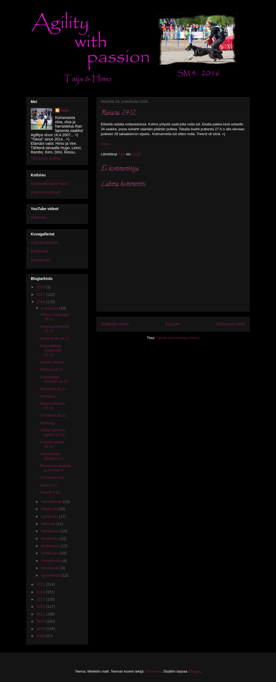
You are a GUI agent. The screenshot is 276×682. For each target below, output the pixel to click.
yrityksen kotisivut (45, 192)
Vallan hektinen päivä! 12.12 (53, 432)
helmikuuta (50, 568)
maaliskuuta (51, 560)
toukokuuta (50, 546)
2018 (41, 287)
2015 (41, 584)
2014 (41, 592)
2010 (41, 621)
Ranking (47, 423)
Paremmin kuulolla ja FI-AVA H (55, 468)
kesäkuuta (50, 538)
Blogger (194, 671)
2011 (41, 614)
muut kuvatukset (44, 242)
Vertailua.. (48, 396)
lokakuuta (49, 509)
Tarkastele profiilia (46, 158)
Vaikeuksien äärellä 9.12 (52, 456)
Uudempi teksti (115, 324)
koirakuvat (39, 251)
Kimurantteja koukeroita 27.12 (51, 350)
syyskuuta (50, 516)
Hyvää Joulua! (52, 362)
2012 (41, 606)
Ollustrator (153, 671)
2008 (41, 636)
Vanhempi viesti (230, 324)
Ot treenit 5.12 (52, 477)
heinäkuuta (50, 531)
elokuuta (48, 524)
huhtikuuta (50, 553)
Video (105, 144)
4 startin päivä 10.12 (52, 444)
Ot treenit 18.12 (53, 415)
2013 (41, 599)
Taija (65, 110)
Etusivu (172, 324)
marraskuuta (52, 501)
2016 (41, 302)
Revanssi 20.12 (53, 389)
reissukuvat (40, 260)
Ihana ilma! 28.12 (54, 338)
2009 (41, 628)
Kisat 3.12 (48, 485)
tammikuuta (51, 575)
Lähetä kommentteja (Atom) (177, 338)
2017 (41, 294)
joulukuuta (50, 308)
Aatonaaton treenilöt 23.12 (54, 379)
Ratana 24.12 (51, 369)
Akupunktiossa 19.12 (52, 405)
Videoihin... (40, 217)
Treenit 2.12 (50, 492)
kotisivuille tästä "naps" (50, 183)
